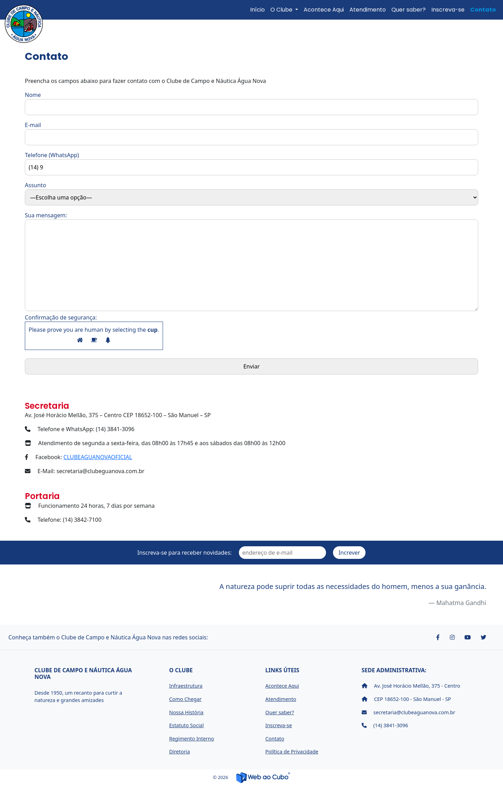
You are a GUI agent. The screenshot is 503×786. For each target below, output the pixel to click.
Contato (483, 10)
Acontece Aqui (324, 10)
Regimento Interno (191, 738)
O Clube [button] (282, 10)
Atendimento (367, 10)
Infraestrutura (186, 685)
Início (257, 10)
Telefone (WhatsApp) (251, 161)
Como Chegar (185, 699)
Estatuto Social (186, 725)
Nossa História (186, 712)
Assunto (251, 191)
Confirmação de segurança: (94, 332)
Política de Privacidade (291, 751)
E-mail (251, 131)
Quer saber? (408, 10)
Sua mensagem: (251, 262)
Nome (251, 101)
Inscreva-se (448, 10)
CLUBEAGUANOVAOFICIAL (97, 457)
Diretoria (179, 751)
